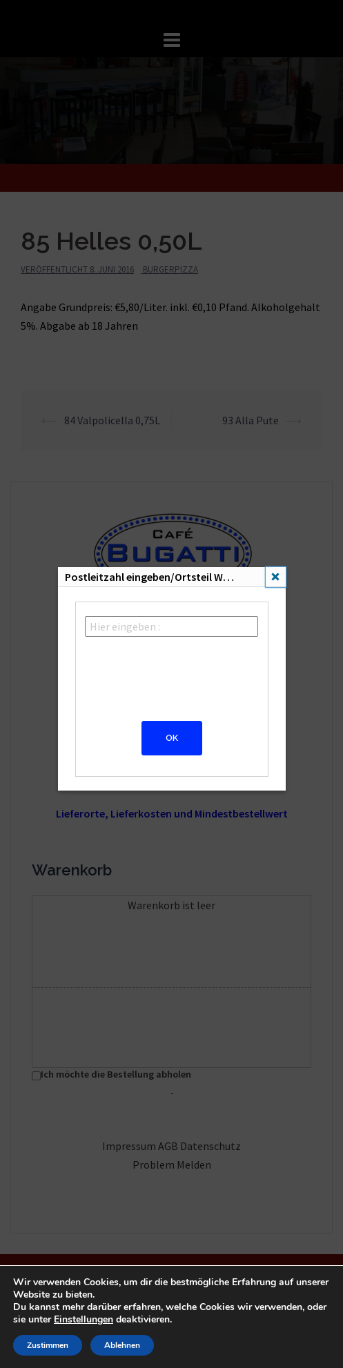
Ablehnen (122, 1345)
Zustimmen (47, 1345)
